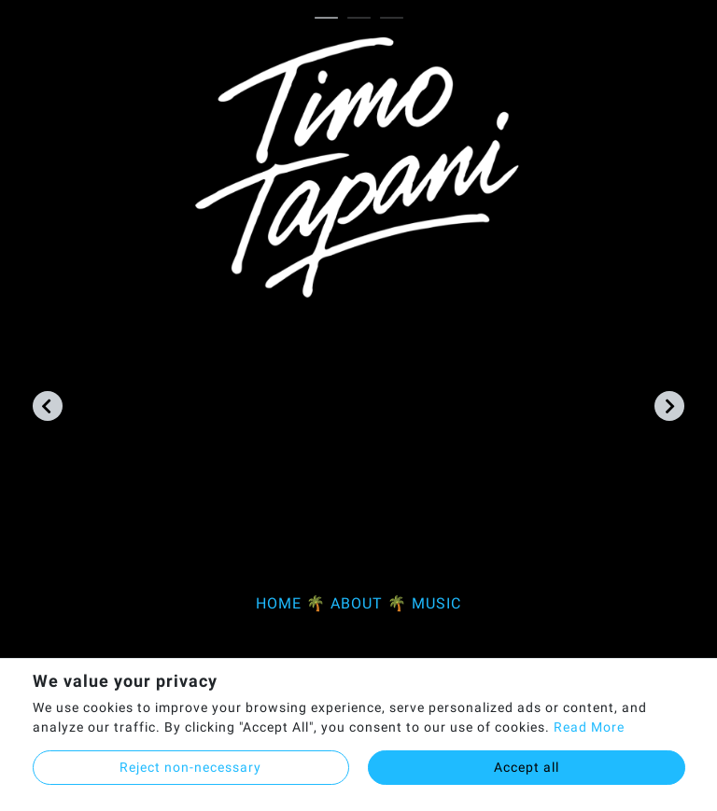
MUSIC (436, 603)
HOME (279, 603)
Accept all (526, 767)
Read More (589, 727)
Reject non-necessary (190, 767)
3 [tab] (396, 18)
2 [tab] (363, 18)
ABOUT (356, 603)
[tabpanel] (359, 335)
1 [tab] (331, 18)
